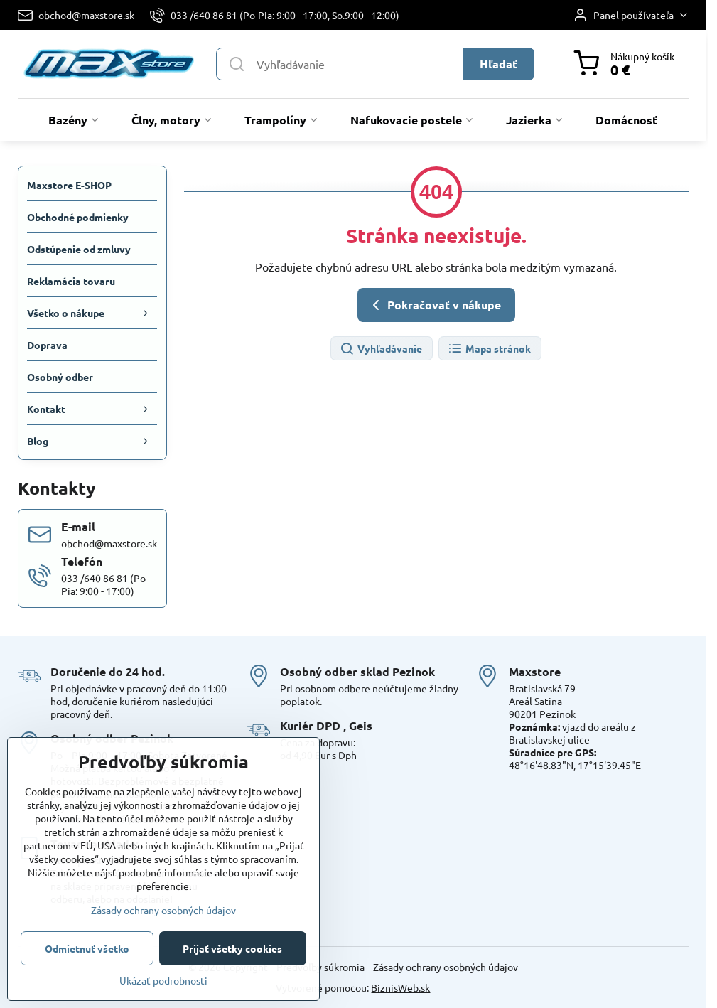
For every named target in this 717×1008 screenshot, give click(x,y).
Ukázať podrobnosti (163, 980)
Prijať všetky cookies (232, 948)
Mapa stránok (489, 349)
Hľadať (498, 63)
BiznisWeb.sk (400, 987)
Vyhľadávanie (381, 349)
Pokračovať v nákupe (434, 304)
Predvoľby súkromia (320, 966)
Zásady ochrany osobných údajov (445, 966)
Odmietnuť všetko (87, 948)
